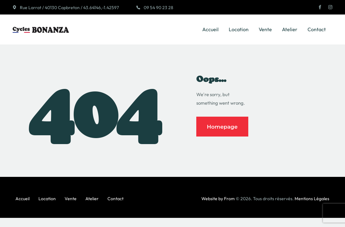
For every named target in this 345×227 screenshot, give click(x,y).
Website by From (218, 198)
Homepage (222, 127)
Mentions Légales (312, 198)
